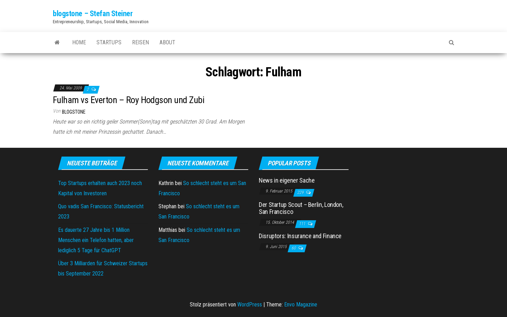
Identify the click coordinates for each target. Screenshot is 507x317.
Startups (108, 42)
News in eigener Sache (286, 180)
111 (302, 223)
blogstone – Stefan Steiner (93, 13)
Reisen (140, 42)
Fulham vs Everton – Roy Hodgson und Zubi (128, 100)
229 (301, 192)
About (167, 42)
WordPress (249, 304)
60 (294, 248)
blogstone (74, 112)
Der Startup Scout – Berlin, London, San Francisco (301, 208)
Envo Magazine (300, 304)
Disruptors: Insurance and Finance (300, 236)
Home (79, 42)
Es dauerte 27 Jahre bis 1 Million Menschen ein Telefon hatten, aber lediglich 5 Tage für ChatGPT (96, 240)
